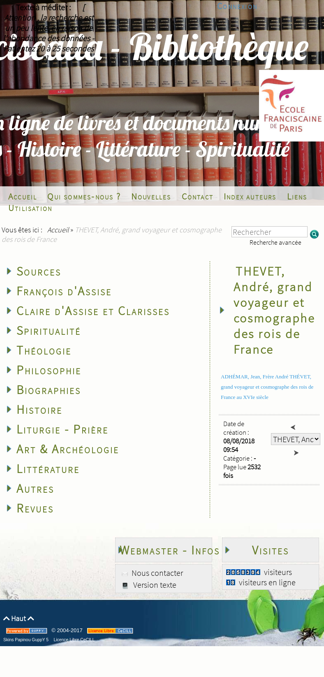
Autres (35, 488)
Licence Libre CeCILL (74, 640)
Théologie (44, 350)
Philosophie (48, 370)
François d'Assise (64, 291)
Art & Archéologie (67, 449)
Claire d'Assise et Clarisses (93, 310)
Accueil (58, 229)
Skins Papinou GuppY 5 (27, 640)
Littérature (48, 468)
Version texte (154, 585)
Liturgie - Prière (62, 429)
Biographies (48, 389)
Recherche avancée (275, 242)
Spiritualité (48, 330)
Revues (35, 508)
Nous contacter (156, 573)
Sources (38, 271)
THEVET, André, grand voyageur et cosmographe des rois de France (274, 310)
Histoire (39, 409)
